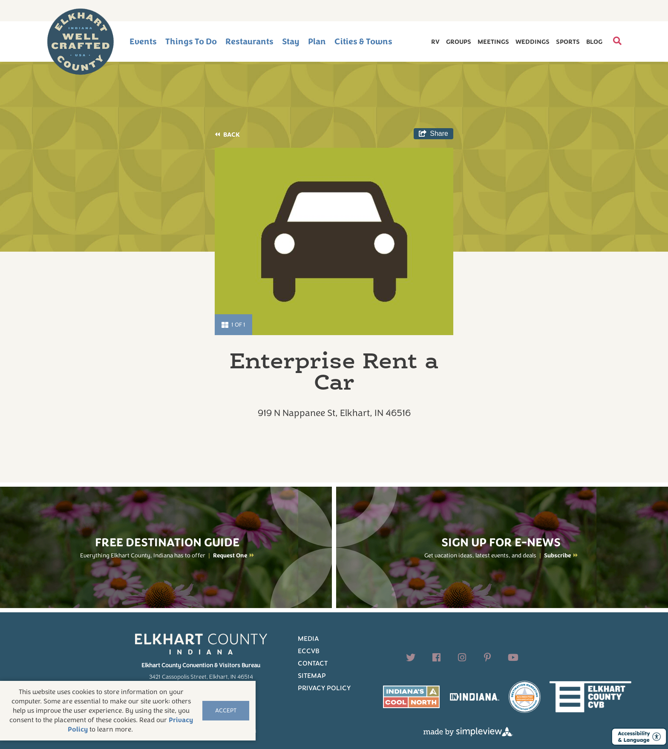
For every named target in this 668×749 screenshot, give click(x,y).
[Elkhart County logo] (80, 42)
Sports (568, 41)
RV (435, 41)
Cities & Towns (363, 41)
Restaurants (249, 41)
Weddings (532, 41)
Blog (594, 41)
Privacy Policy (324, 688)
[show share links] (433, 133)
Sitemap (312, 675)
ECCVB (309, 651)
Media (308, 638)
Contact (313, 663)
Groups (458, 41)
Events (143, 41)
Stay (290, 41)
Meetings (493, 41)
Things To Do (191, 41)
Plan (317, 41)
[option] (334, 241)
